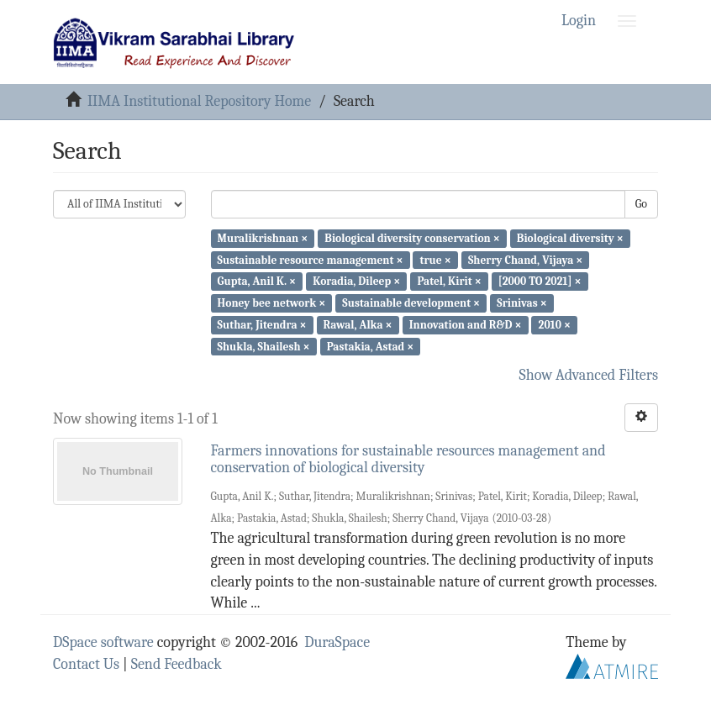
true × (435, 259)
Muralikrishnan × (263, 238)
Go (641, 204)
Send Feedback (176, 664)
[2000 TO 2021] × (540, 281)
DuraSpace (337, 642)
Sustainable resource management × (310, 259)
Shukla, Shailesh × (264, 345)
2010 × (555, 324)
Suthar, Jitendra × (262, 324)
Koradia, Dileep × (356, 281)
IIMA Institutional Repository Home (199, 101)
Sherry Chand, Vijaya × (525, 259)
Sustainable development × (411, 303)
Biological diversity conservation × (411, 238)
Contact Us (86, 664)
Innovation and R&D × (465, 324)
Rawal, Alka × (358, 324)
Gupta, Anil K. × (257, 281)
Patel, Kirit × (449, 281)
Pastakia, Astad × (370, 345)
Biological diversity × (570, 238)
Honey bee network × (272, 303)
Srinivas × (521, 303)
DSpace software (103, 642)
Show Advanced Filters (589, 375)
